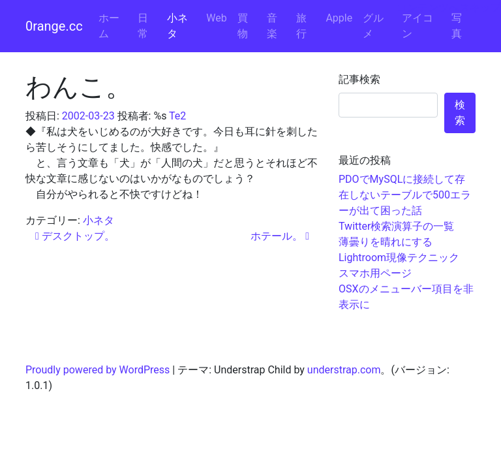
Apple (339, 18)
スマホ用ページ (375, 273)
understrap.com (344, 370)
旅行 (301, 26)
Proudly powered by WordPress (97, 370)
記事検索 (359, 79)
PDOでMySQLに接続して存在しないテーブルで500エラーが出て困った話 (405, 195)
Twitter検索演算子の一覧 (396, 226)
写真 (456, 26)
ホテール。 (279, 236)
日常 (143, 26)
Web (216, 18)
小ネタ (177, 26)
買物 (242, 26)
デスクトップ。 (75, 236)
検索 (460, 113)
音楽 (272, 26)
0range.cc (54, 26)
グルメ (373, 26)
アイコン (417, 26)
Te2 (177, 116)
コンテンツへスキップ (449, 7)
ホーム (109, 26)
